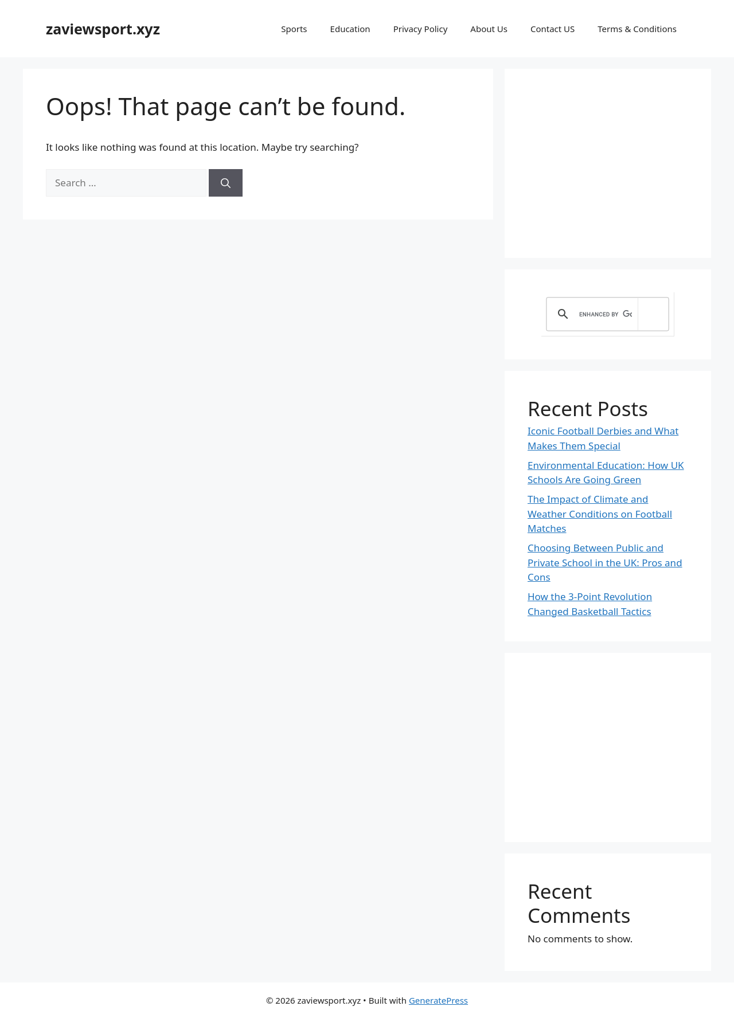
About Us (488, 28)
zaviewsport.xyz (103, 28)
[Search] (226, 183)
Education (350, 28)
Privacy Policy (420, 28)
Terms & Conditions (637, 28)
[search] (605, 314)
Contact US (552, 28)
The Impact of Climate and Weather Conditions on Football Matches (600, 513)
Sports (294, 28)
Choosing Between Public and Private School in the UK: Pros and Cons (605, 562)
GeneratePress (438, 1000)
